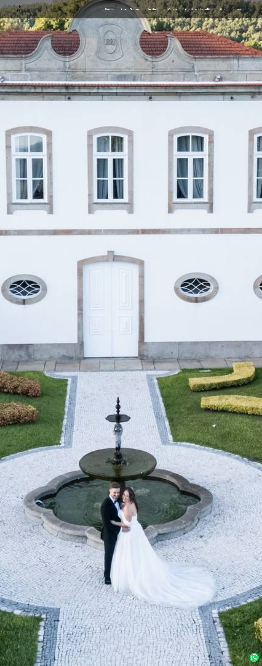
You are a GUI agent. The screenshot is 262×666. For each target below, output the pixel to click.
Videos (172, 9)
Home (109, 9)
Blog (222, 9)
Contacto (239, 9)
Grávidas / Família (198, 9)
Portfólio (153, 9)
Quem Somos (130, 9)
